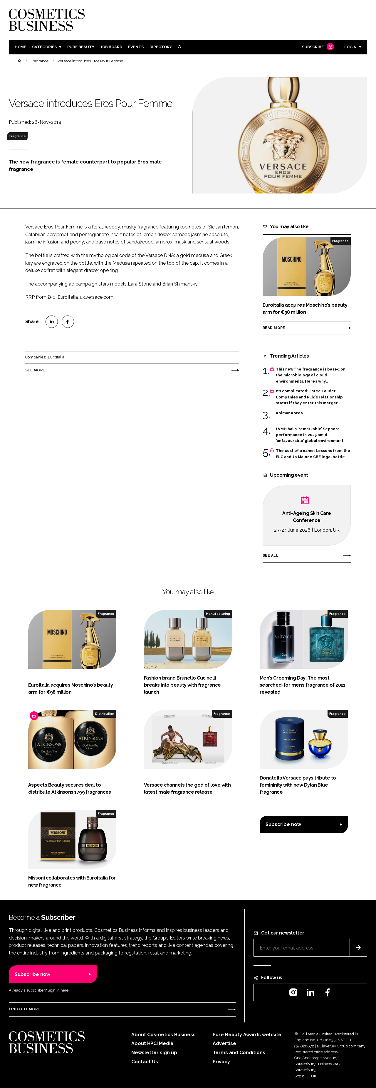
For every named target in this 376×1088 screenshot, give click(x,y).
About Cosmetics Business (163, 1034)
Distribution (104, 713)
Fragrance (17, 136)
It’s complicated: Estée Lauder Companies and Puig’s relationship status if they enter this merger (309, 397)
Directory (161, 47)
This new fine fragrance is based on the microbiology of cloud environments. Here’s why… (310, 375)
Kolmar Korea (289, 413)
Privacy (221, 1061)
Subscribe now (283, 824)
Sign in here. (58, 990)
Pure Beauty (80, 47)
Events (136, 47)
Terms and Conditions (239, 1052)
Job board (111, 47)
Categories (44, 47)
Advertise (224, 1043)
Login (350, 47)
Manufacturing (218, 613)
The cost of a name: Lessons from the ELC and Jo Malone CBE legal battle (313, 454)
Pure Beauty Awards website (247, 1034)
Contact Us (144, 1061)
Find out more (24, 1009)
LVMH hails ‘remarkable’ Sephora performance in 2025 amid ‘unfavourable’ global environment (309, 435)
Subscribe (317, 47)
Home (20, 47)
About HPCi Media (152, 1043)
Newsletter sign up (154, 1052)
